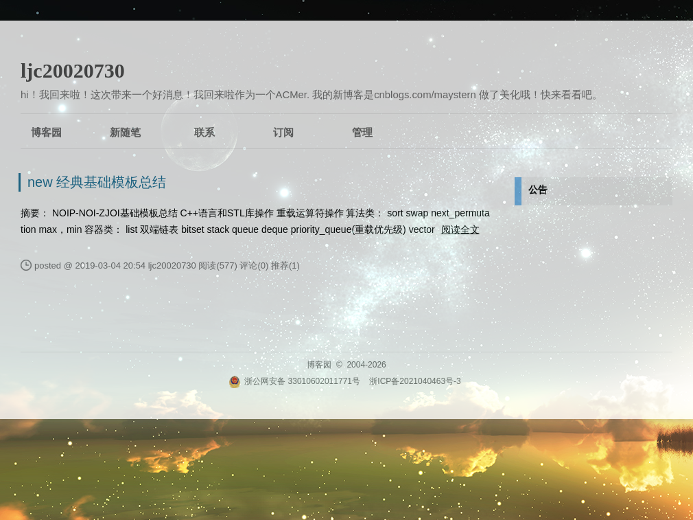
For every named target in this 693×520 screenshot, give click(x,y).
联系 (204, 132)
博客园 (46, 132)
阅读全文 (460, 229)
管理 (362, 132)
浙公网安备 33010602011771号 (294, 381)
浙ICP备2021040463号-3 (414, 381)
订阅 (283, 132)
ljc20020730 (73, 70)
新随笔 (125, 132)
